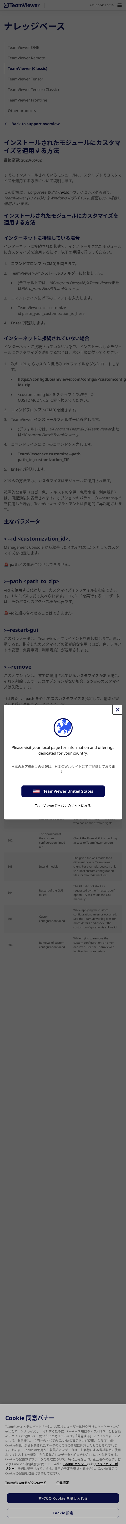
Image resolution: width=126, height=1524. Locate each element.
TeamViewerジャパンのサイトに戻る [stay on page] (63, 805)
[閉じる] (117, 709)
